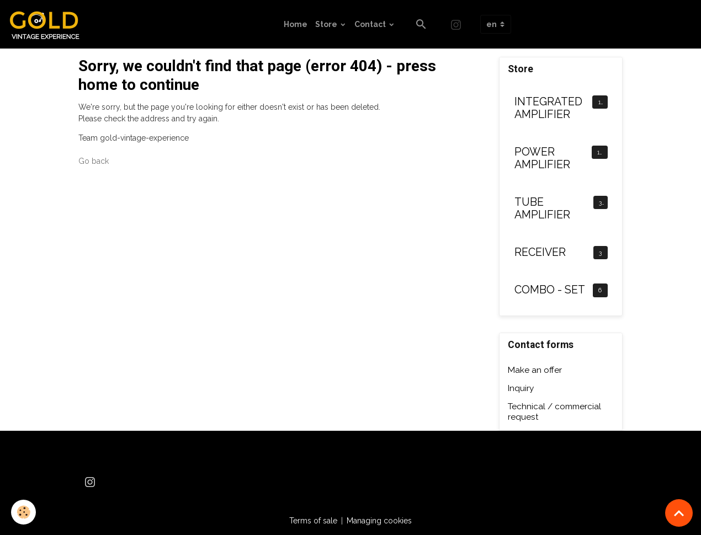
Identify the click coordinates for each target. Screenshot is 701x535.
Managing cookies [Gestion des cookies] (379, 520)
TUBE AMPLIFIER (542, 209)
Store (327, 24)
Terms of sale (313, 520)
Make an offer (535, 370)
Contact (370, 24)
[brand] (48, 24)
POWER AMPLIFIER (542, 159)
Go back (93, 161)
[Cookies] (23, 512)
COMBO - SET (549, 289)
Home (295, 24)
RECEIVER (540, 252)
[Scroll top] (679, 513)
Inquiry (521, 388)
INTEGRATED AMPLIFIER (548, 108)
